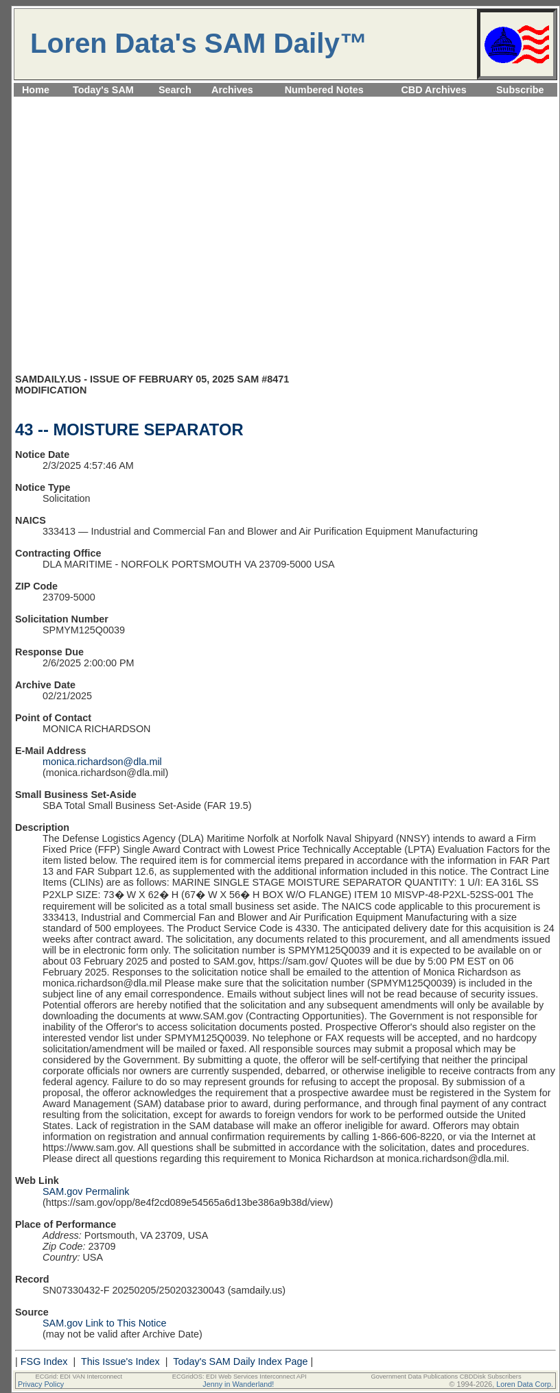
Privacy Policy (41, 1384)
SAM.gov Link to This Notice (105, 1323)
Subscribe (520, 89)
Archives (232, 89)
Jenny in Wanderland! (238, 1384)
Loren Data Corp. (524, 1384)
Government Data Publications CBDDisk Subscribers (446, 1376)
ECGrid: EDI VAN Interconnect (79, 1376)
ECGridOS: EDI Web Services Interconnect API (239, 1376)
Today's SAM (103, 89)
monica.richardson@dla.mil (102, 761)
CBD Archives (433, 89)
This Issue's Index (120, 1361)
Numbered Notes (324, 89)
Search (175, 89)
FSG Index (44, 1361)
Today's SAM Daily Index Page (240, 1361)
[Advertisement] (128, 241)
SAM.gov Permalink (86, 1191)
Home (35, 89)
